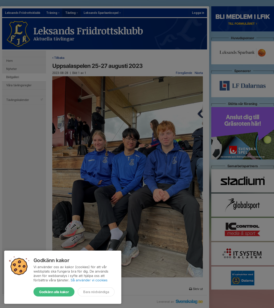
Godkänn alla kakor (54, 292)
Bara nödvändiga (96, 292)
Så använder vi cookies (89, 280)
